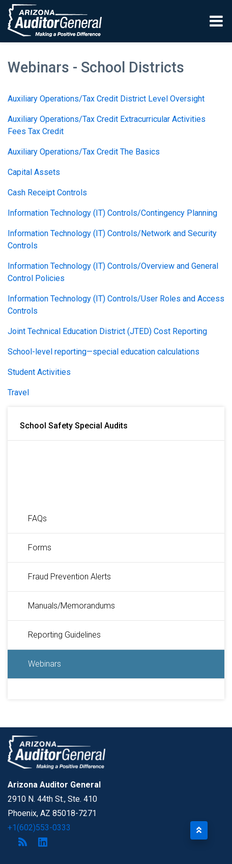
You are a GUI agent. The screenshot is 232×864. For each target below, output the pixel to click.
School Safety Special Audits (74, 425)
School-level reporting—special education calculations (103, 352)
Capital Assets (34, 172)
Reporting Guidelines (64, 635)
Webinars (44, 664)
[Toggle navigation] (217, 21)
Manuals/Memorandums (71, 606)
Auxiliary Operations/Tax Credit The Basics (84, 152)
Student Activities (39, 372)
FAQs (37, 518)
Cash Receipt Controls (47, 192)
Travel (18, 392)
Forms (39, 547)
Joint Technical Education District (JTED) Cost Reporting (107, 331)
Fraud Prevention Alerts (69, 576)
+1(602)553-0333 (39, 827)
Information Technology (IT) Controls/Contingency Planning (112, 213)
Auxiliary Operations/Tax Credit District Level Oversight (106, 99)
